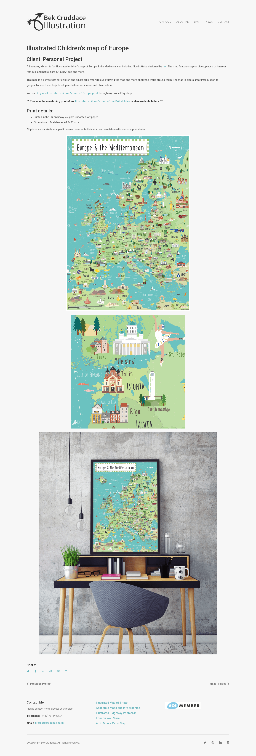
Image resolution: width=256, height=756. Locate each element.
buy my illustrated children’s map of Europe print (67, 94)
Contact (223, 24)
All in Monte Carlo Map (111, 724)
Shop (197, 24)
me (165, 67)
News (209, 24)
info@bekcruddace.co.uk (49, 724)
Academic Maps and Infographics (118, 709)
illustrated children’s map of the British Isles (102, 102)
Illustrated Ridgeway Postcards (116, 714)
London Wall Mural (108, 719)
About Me (182, 24)
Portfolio (164, 24)
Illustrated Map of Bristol (112, 703)
